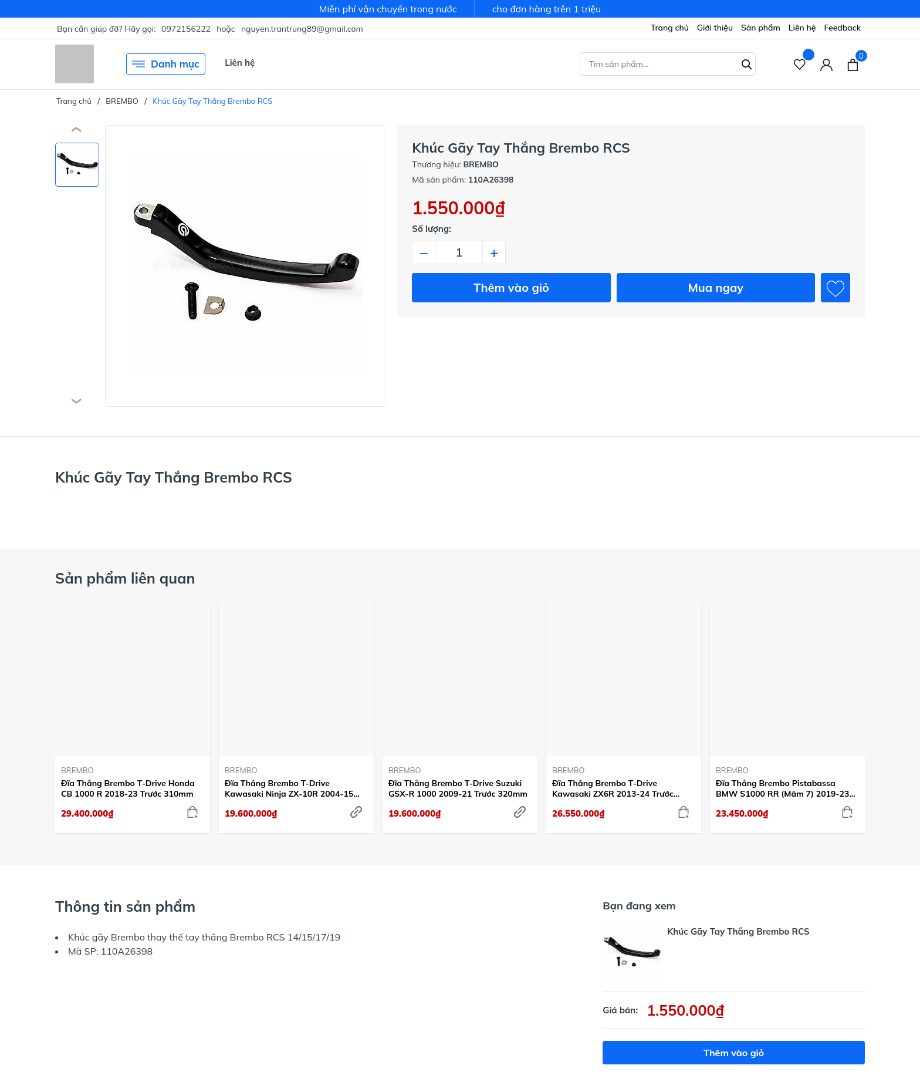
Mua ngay (715, 287)
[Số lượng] (458, 252)
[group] (245, 266)
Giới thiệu (715, 27)
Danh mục (165, 64)
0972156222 (186, 28)
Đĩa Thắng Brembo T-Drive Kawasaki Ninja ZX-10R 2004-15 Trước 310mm (289, 788)
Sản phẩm (760, 27)
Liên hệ (802, 27)
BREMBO (77, 770)
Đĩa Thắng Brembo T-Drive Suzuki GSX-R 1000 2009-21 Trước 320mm (457, 788)
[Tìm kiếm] (747, 63)
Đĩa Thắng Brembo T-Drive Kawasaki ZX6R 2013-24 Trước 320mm (613, 788)
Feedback (842, 27)
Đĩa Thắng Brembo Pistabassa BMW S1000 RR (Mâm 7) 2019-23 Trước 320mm (782, 788)
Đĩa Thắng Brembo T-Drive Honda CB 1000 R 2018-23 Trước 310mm (128, 788)
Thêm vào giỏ (511, 287)
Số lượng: (431, 228)
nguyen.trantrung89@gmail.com (302, 28)
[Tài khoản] (826, 64)
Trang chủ (670, 27)
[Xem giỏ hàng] (853, 64)
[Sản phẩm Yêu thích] (800, 64)
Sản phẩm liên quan (125, 578)
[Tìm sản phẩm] (668, 64)
